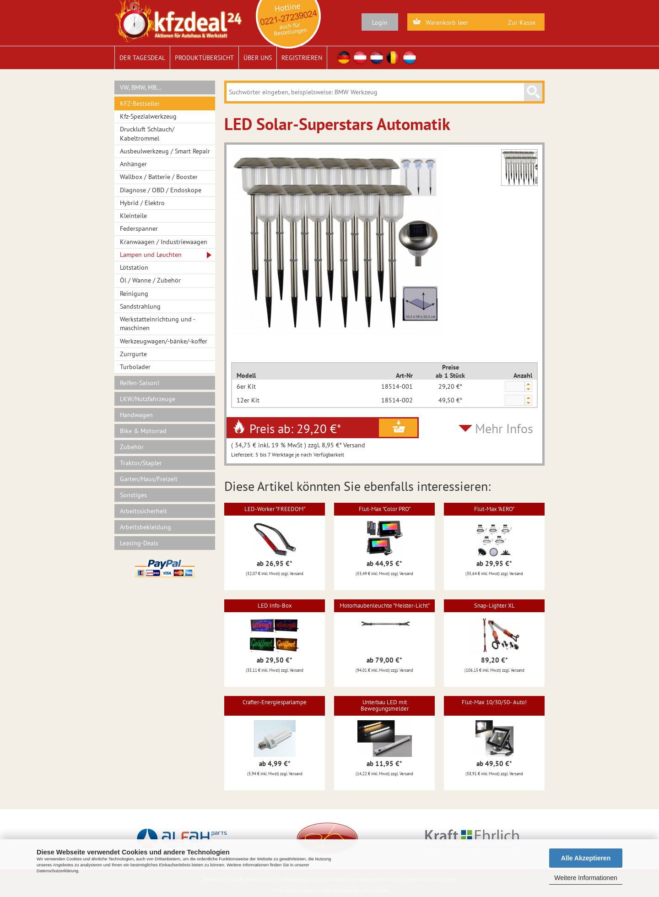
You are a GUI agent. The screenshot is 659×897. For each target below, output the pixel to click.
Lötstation (134, 267)
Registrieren (301, 58)
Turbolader (135, 367)
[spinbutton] (514, 386)
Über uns (257, 58)
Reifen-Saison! (139, 383)
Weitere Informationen (585, 877)
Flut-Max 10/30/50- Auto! (494, 702)
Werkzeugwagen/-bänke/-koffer (163, 341)
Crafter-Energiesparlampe (275, 702)
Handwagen (136, 415)
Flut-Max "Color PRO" (385, 509)
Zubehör (132, 447)
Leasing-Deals (139, 543)
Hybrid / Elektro (142, 203)
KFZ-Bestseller (140, 103)
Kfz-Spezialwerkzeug (148, 116)
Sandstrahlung (140, 306)
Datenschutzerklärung (57, 871)
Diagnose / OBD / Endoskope (160, 190)
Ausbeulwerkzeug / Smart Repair (165, 151)
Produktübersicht (204, 58)
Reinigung (134, 293)
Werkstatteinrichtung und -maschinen (157, 323)
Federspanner (139, 228)
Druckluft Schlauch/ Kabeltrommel (147, 133)
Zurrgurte (133, 354)
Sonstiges (133, 495)
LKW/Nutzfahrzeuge (147, 399)
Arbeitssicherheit (143, 511)
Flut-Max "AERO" (494, 509)
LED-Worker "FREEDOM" (274, 509)
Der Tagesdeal (142, 58)
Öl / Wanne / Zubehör (150, 280)
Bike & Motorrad (143, 431)
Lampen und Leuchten (151, 254)
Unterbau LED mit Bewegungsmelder (385, 705)
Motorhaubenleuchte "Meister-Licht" (385, 605)
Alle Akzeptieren (585, 858)
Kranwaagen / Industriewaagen (163, 242)
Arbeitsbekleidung (145, 527)
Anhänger (133, 164)
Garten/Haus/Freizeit (149, 479)
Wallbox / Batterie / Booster (159, 177)
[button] (528, 383)
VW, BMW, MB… (141, 87)
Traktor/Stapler (141, 463)
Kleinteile (133, 216)
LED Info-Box (275, 605)
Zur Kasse (521, 22)
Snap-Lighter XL (494, 605)
